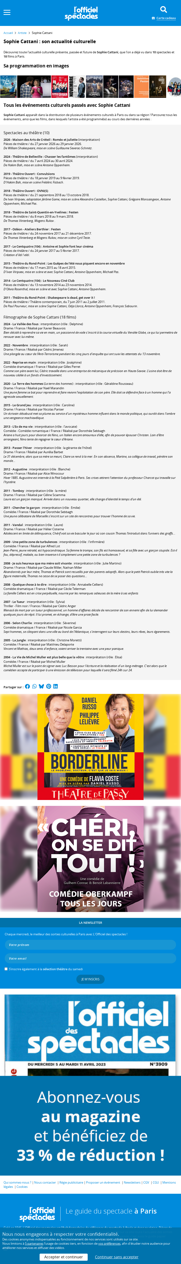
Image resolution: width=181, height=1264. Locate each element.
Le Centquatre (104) (26, 246)
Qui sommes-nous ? (17, 1182)
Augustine (19, 469)
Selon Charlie (22, 623)
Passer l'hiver (22, 448)
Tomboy (18, 491)
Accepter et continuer (63, 1257)
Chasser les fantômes (60, 156)
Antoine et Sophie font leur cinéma (68, 246)
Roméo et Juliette (65, 139)
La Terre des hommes (27, 383)
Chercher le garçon (26, 508)
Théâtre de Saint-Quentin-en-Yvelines (39, 212)
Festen (73, 212)
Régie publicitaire (71, 1182)
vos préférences (109, 1243)
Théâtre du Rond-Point (28, 263)
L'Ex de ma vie (22, 426)
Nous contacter (45, 1182)
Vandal (17, 525)
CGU (156, 1182)
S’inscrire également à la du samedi (46, 969)
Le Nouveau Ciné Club (58, 280)
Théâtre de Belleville (27, 156)
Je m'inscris (90, 979)
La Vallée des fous (25, 324)
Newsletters (132, 1182)
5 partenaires (34, 1243)
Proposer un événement (103, 1182)
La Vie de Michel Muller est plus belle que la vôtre (48, 657)
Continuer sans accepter (117, 1257)
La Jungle (19, 640)
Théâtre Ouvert (23, 174)
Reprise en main (24, 362)
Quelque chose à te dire (29, 584)
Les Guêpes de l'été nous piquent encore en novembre (86, 263)
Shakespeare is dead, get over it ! (71, 297)
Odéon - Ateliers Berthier (30, 229)
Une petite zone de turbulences (34, 542)
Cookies (22, 1187)
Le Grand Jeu (21, 405)
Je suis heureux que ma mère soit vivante (42, 563)
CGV (146, 1182)
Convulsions (46, 174)
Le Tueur (18, 602)
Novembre (20, 345)
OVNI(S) (42, 191)
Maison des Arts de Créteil (31, 139)
